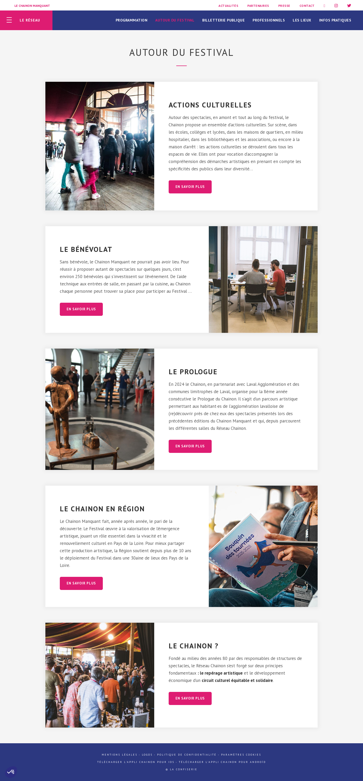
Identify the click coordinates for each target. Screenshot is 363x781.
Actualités (228, 6)
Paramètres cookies (241, 754)
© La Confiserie (181, 769)
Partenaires (258, 6)
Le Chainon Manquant (32, 6)
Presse (284, 6)
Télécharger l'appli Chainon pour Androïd (222, 762)
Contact (307, 6)
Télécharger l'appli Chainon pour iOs (135, 762)
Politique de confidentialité (187, 754)
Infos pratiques (335, 20)
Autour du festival (174, 20)
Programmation (132, 20)
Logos (147, 754)
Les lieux (302, 20)
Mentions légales (119, 754)
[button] (11, 772)
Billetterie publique (223, 20)
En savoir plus (190, 187)
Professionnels (269, 20)
